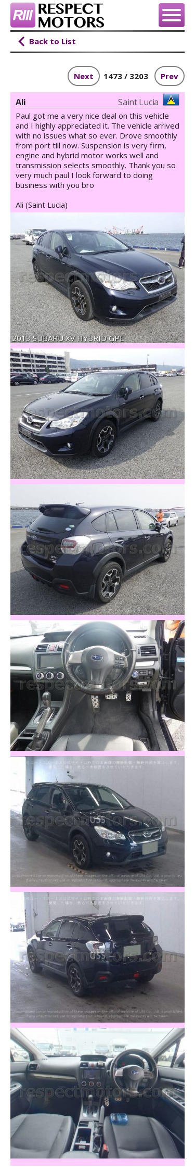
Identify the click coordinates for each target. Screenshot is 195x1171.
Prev (169, 76)
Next (84, 76)
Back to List (52, 41)
